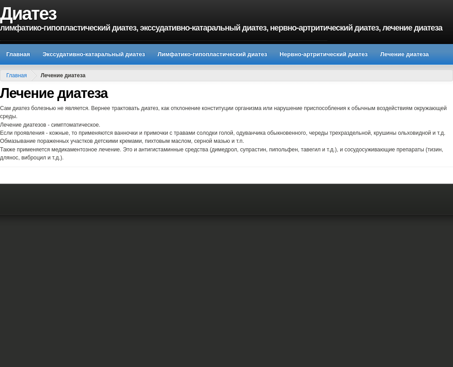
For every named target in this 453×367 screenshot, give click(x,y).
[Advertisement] (89, 275)
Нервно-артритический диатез (324, 54)
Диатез (28, 13)
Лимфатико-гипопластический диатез (212, 54)
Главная (18, 54)
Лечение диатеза (404, 54)
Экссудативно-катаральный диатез (94, 54)
